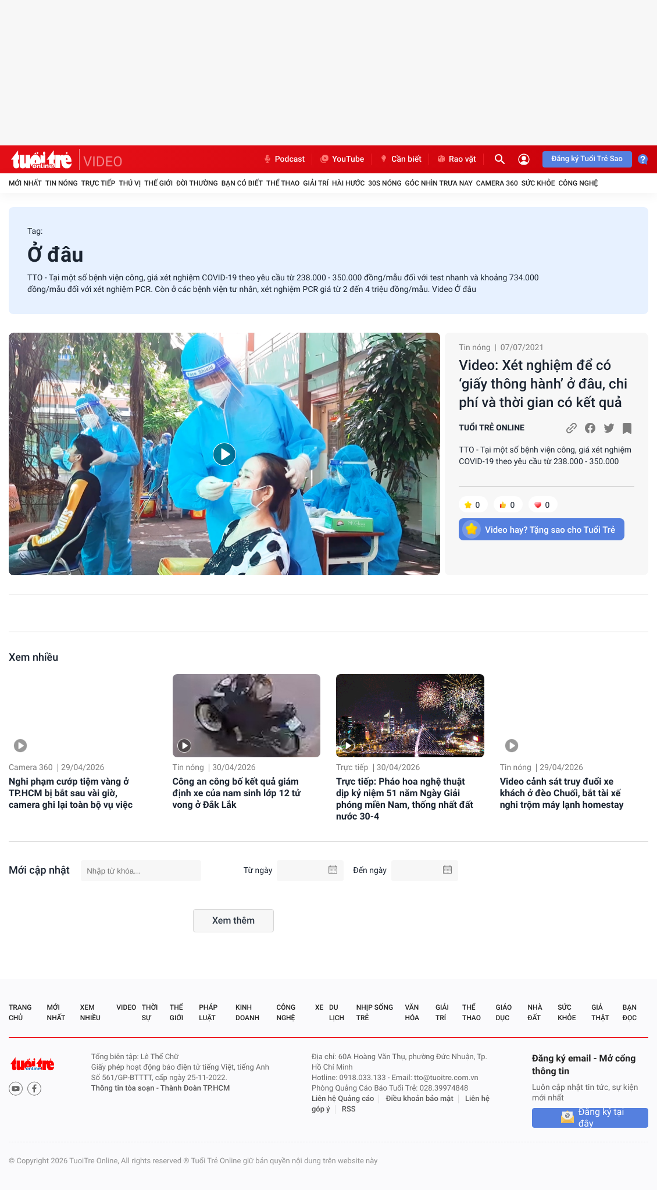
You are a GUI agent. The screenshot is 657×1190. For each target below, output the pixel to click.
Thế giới (158, 183)
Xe (319, 1007)
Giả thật (600, 1012)
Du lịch (336, 1012)
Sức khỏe (538, 183)
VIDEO (103, 162)
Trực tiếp (98, 183)
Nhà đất (534, 1012)
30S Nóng (384, 183)
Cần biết (400, 159)
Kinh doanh (247, 1012)
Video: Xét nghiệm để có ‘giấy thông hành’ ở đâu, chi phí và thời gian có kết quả (543, 384)
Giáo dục (504, 1012)
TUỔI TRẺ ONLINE (491, 428)
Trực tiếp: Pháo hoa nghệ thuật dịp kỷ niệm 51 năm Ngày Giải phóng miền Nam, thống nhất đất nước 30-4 (404, 799)
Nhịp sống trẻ (374, 1012)
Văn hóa (412, 1012)
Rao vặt (456, 159)
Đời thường (197, 183)
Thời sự (150, 1012)
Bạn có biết (242, 183)
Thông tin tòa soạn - (125, 1088)
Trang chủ (20, 1012)
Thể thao (282, 183)
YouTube (341, 159)
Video (126, 1007)
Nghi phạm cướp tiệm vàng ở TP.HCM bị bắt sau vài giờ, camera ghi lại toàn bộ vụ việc (71, 793)
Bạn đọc (630, 1012)
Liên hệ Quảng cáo (343, 1099)
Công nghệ (578, 183)
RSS (349, 1109)
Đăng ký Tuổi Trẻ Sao (587, 159)
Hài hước (348, 183)
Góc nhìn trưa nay (439, 183)
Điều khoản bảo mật (420, 1099)
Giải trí (315, 183)
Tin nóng (61, 183)
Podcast (283, 159)
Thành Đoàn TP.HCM (195, 1088)
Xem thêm (233, 920)
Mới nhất (25, 183)
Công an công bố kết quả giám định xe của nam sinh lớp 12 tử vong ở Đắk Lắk (237, 793)
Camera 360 (497, 183)
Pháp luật (208, 1012)
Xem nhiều (33, 657)
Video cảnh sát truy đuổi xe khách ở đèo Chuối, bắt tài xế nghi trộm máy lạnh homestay (562, 793)
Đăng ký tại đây (601, 1118)
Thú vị (130, 183)
